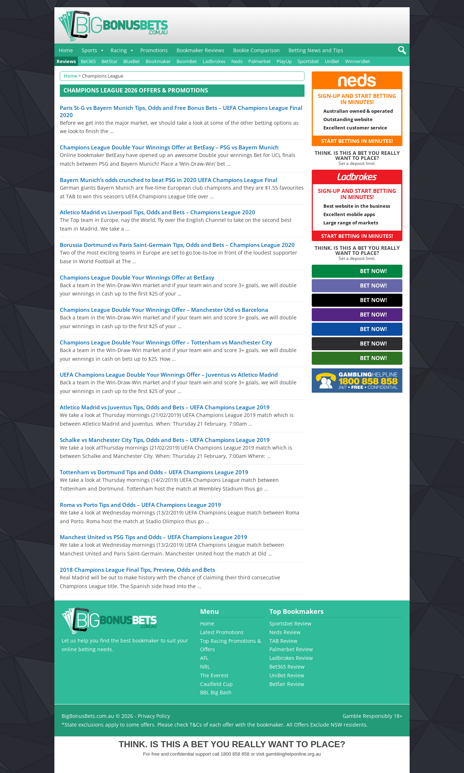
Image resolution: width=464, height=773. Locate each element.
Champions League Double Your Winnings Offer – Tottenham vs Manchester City (166, 342)
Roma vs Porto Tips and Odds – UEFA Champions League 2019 (140, 504)
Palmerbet (259, 61)
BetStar (109, 61)
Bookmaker (158, 61)
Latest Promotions (222, 632)
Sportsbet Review (290, 623)
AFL (204, 657)
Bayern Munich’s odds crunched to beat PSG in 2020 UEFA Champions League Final (168, 179)
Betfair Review (286, 684)
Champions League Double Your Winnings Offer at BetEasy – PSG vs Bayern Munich (169, 147)
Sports (89, 50)
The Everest (214, 675)
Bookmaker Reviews (200, 50)
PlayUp (284, 61)
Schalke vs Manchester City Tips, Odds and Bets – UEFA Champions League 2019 (165, 439)
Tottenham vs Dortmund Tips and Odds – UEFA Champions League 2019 (154, 472)
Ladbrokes (214, 61)
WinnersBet (357, 61)
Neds (237, 61)
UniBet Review (286, 675)
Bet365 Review (286, 666)
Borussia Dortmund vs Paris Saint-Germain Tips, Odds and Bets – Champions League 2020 (177, 244)
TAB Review (283, 640)
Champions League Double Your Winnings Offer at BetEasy (137, 277)
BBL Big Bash (216, 692)
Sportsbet (308, 61)
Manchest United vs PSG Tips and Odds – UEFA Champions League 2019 (153, 537)
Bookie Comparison (256, 50)
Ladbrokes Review (291, 657)
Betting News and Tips (316, 50)
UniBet (332, 61)
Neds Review (285, 632)
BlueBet (131, 61)
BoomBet (187, 61)
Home (66, 50)
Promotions (154, 50)
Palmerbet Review (291, 649)
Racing (119, 50)
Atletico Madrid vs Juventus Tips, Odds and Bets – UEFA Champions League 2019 (165, 407)
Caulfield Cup (216, 684)
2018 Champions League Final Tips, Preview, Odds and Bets (137, 569)
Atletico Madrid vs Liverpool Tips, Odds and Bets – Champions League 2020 (157, 212)
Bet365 (88, 61)
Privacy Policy (154, 715)
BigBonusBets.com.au (88, 715)
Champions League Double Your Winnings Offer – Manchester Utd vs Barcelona (164, 309)
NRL (205, 666)
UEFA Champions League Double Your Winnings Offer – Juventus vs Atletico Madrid (169, 374)
